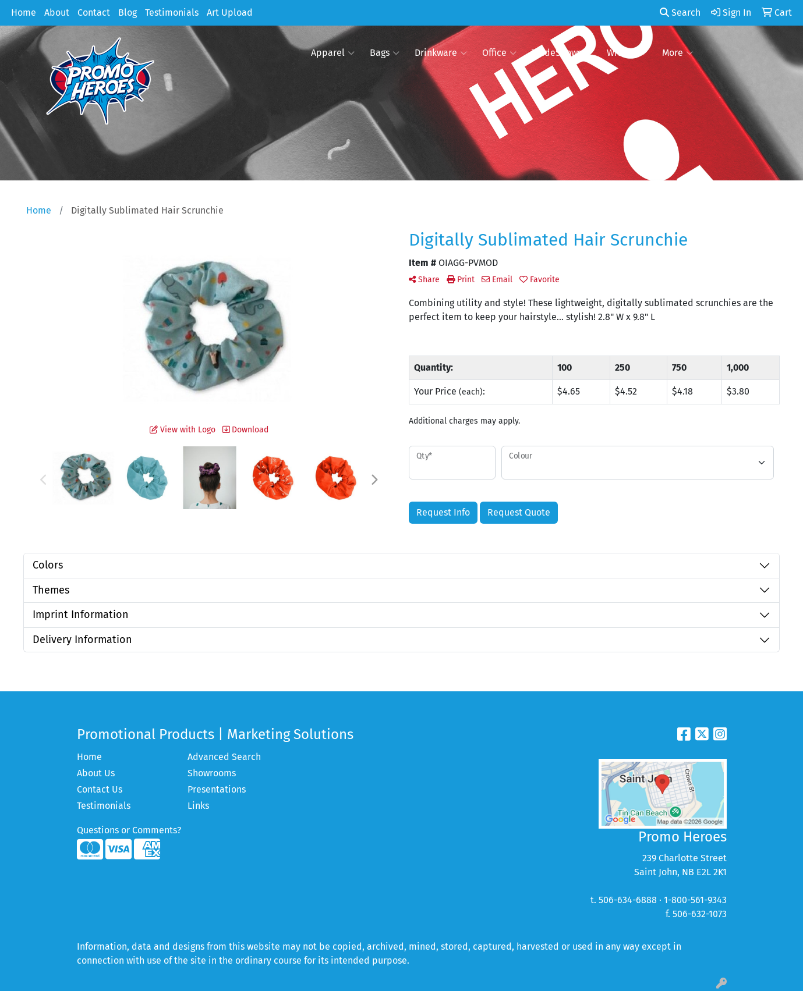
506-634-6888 (628, 899)
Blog (127, 12)
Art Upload (230, 12)
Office (499, 53)
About (56, 12)
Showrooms (212, 773)
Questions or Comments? (129, 830)
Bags (384, 53)
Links (198, 805)
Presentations (217, 789)
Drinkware (441, 53)
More (677, 53)
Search (680, 12)
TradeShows (562, 53)
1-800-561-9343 (695, 899)
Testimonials (172, 12)
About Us (96, 773)
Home (23, 12)
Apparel (333, 53)
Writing (627, 53)
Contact (93, 12)
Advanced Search (224, 756)
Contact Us (99, 789)
